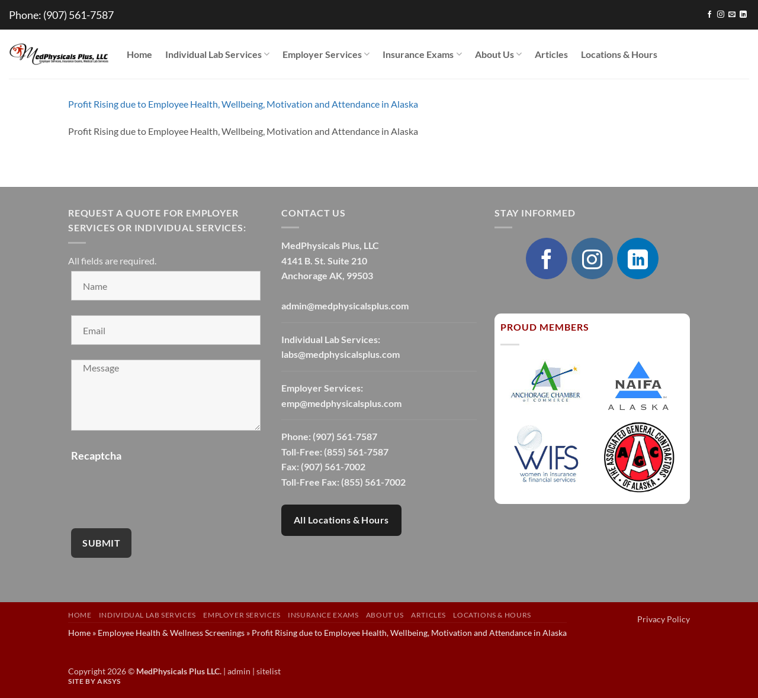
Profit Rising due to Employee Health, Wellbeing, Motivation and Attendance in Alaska (243, 103)
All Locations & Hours (341, 520)
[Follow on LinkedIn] (743, 15)
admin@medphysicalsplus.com (345, 305)
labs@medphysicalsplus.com (340, 354)
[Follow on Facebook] (709, 15)
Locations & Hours (619, 54)
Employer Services (326, 54)
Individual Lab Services (217, 54)
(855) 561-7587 (356, 451)
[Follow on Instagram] (720, 15)
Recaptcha (96, 455)
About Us (498, 54)
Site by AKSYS (94, 681)
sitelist (268, 671)
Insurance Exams (422, 54)
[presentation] (161, 490)
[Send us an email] (731, 15)
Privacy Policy (663, 619)
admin (238, 671)
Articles (551, 54)
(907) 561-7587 (78, 14)
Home (139, 54)
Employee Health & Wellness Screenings (171, 633)
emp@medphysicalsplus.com (341, 403)
